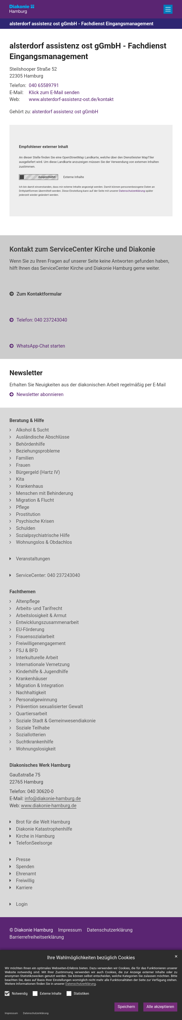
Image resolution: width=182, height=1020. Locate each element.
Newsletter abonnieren (40, 394)
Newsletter (26, 373)
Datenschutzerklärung (35, 1013)
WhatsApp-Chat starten (41, 346)
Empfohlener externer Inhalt (43, 146)
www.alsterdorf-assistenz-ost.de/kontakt (71, 99)
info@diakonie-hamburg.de (53, 798)
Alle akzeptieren (160, 1006)
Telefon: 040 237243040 (42, 320)
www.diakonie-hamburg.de (49, 805)
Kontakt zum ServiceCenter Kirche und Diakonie (82, 249)
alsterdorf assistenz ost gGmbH (65, 111)
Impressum (11, 1013)
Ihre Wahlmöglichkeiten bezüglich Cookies (91, 957)
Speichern (126, 1006)
